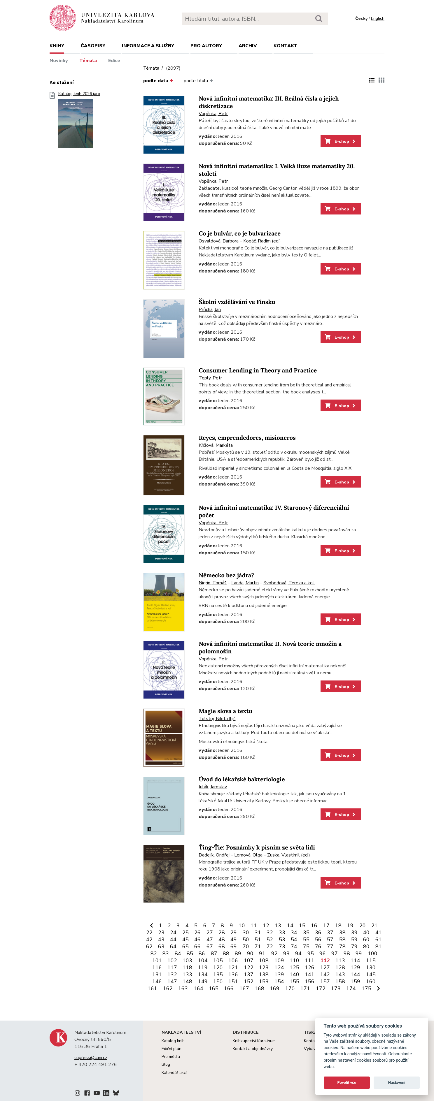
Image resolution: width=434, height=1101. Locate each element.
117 (172, 967)
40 (366, 932)
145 (371, 974)
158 (340, 981)
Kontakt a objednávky (253, 1048)
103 (187, 960)
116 (157, 967)
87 (214, 953)
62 (149, 946)
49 (233, 939)
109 (279, 960)
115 (371, 960)
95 (310, 953)
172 (321, 988)
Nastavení (396, 1082)
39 (354, 932)
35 (306, 932)
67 (209, 946)
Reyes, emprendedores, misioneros (247, 438)
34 (294, 932)
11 (254, 925)
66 (197, 946)
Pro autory (206, 46)
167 (244, 988)
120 (218, 967)
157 (325, 981)
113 (340, 960)
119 (203, 967)
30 (246, 932)
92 (274, 953)
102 (172, 960)
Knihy (57, 46)
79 (354, 946)
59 (354, 939)
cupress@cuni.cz (90, 1057)
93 (286, 953)
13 (278, 925)
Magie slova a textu (225, 711)
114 (355, 960)
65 (185, 946)
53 (282, 939)
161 (152, 988)
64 (173, 946)
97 (334, 953)
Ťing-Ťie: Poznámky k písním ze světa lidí (257, 847)
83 (165, 953)
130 (371, 967)
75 (306, 946)
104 (203, 960)
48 (221, 939)
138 (264, 974)
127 (325, 967)
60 (366, 939)
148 (187, 981)
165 (213, 988)
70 (246, 946)
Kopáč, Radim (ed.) (262, 241)
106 (233, 960)
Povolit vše (346, 1082)
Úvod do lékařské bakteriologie (242, 779)
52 (270, 939)
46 (197, 939)
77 (330, 946)
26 (197, 932)
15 (302, 925)
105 (218, 960)
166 (229, 988)
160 (371, 981)
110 (294, 960)
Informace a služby (148, 46)
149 (203, 981)
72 (270, 946)
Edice (114, 60)
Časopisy (93, 46)
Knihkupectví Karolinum (254, 1041)
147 (172, 981)
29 (233, 932)
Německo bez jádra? (226, 575)
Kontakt (285, 46)
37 (330, 932)
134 (203, 974)
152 (248, 981)
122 (248, 967)
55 (306, 939)
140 (294, 974)
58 (342, 939)
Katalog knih (173, 1041)
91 (262, 953)
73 (282, 946)
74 (294, 946)
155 (294, 981)
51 (258, 939)
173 (336, 988)
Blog (166, 1064)
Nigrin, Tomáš (213, 583)
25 (185, 932)
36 (318, 932)
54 (294, 939)
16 (314, 925)
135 (218, 974)
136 (233, 974)
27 (209, 932)
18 (338, 925)
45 (185, 939)
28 (221, 932)
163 (183, 988)
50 (246, 939)
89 (238, 953)
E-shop (340, 141)
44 (173, 939)
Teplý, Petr (210, 378)
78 (342, 946)
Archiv (248, 46)
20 (362, 925)
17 (326, 925)
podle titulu (198, 81)
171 (305, 988)
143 (340, 974)
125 (294, 967)
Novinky (59, 60)
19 (350, 925)
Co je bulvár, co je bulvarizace (240, 233)
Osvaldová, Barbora (219, 241)
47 (209, 939)
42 (149, 939)
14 (290, 925)
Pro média (171, 1056)
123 (264, 967)
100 (372, 953)
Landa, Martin (245, 583)
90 (250, 953)
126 (309, 967)
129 (355, 967)
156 (309, 981)
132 (172, 974)
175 (366, 988)
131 (157, 974)
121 (233, 967)
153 (264, 981)
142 (325, 974)
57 (330, 939)
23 (161, 932)
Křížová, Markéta (216, 445)
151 (233, 981)
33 (282, 932)
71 (258, 946)
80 (366, 946)
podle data (158, 81)
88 (226, 953)
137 (248, 974)
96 (322, 953)
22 (149, 932)
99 (359, 953)
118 (187, 967)
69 (233, 946)
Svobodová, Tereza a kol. (289, 583)
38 (342, 932)
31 (258, 932)
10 (242, 925)
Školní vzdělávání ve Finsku (237, 302)
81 (378, 946)
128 (340, 967)
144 (355, 974)
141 (309, 974)
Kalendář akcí (174, 1072)
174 (351, 988)
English (377, 18)
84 (178, 953)
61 (378, 939)
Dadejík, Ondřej (214, 855)
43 (161, 939)
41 (378, 932)
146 (157, 981)
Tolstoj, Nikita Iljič (217, 718)
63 (161, 946)
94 (298, 953)
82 (153, 953)
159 (355, 981)
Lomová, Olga (248, 855)
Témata (88, 60)
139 (279, 974)
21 (374, 925)
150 (218, 981)
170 (290, 988)
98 (347, 953)
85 (190, 953)
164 (198, 988)
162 (168, 988)
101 (157, 960)
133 (187, 974)
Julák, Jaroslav (213, 787)
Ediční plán (171, 1048)
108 (264, 960)
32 (270, 932)
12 (266, 925)
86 (202, 953)
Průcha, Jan (210, 309)
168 (259, 988)
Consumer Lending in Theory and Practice (258, 370)
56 (318, 939)
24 (173, 932)
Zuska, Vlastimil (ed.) (288, 855)
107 (248, 960)
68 (221, 946)
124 (279, 967)
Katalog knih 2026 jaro (79, 121)
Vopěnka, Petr (213, 113)
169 (274, 988)
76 (318, 946)
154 (279, 981)
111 (309, 960)
